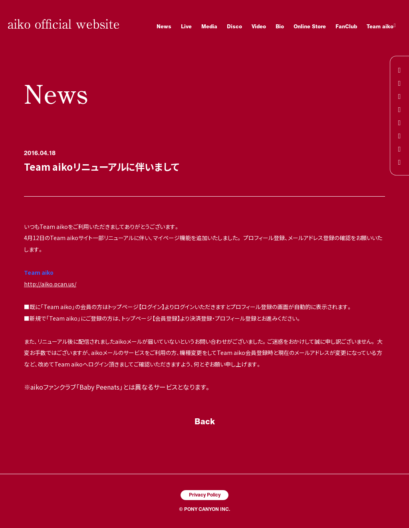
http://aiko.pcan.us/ (50, 284)
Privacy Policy (204, 494)
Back (205, 421)
